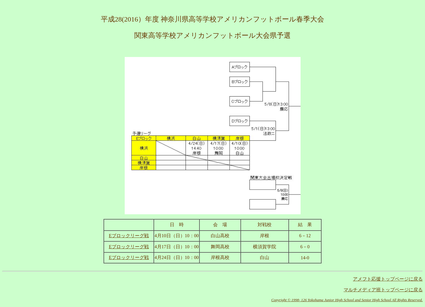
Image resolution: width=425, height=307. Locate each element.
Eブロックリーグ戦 (129, 257)
